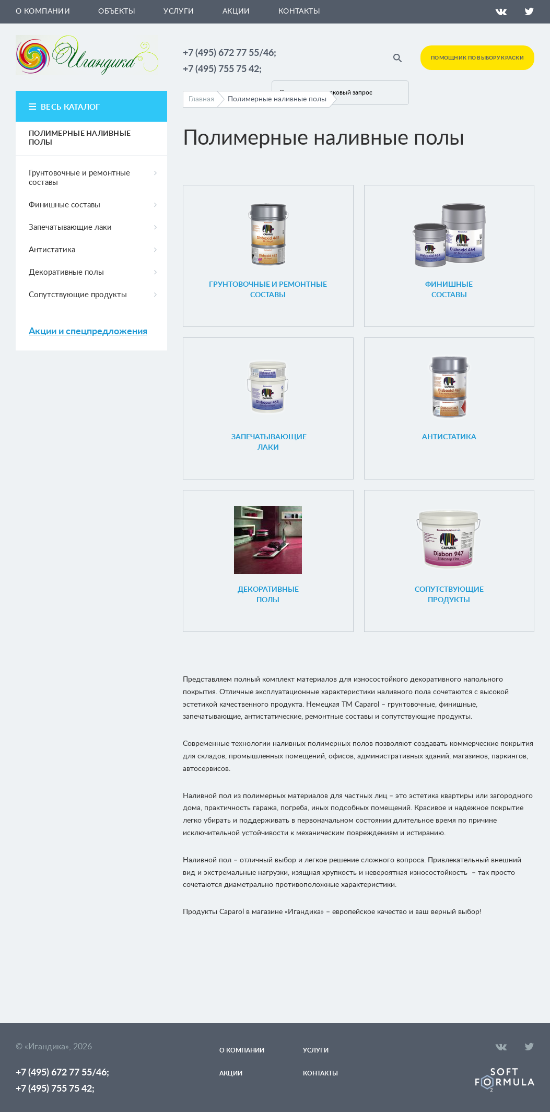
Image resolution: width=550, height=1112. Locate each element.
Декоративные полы (66, 272)
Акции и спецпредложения (88, 331)
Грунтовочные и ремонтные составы (79, 177)
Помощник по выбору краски (477, 58)
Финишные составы (64, 205)
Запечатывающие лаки (70, 227)
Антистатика (52, 250)
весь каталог (70, 107)
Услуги (178, 11)
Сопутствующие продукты (78, 295)
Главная (201, 99)
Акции (236, 11)
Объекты (116, 11)
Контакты (299, 11)
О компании (43, 11)
